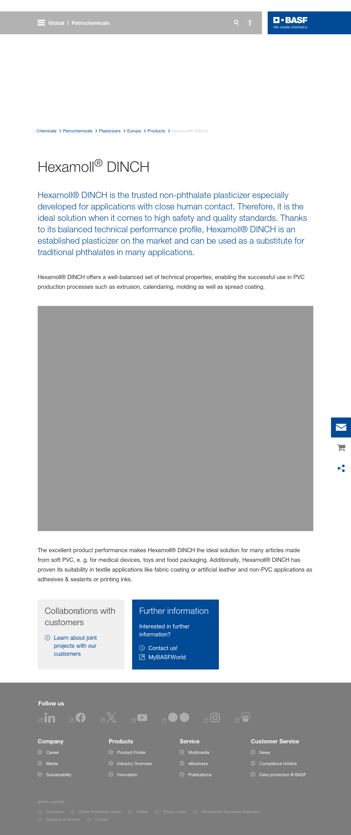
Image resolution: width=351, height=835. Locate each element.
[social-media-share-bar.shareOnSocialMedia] (341, 469)
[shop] (341, 448)
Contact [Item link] (101, 819)
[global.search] (236, 23)
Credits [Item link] (142, 811)
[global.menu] (76, 23)
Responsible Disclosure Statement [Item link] (230, 811)
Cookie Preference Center (100, 811)
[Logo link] (290, 23)
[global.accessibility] (250, 23)
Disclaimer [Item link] (55, 811)
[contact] (341, 427)
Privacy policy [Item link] (175, 811)
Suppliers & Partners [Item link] (63, 819)
